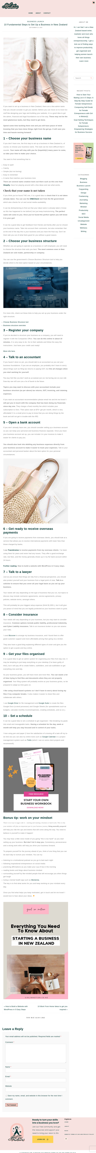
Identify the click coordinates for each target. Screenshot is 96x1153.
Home (30, 13)
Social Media (83, 217)
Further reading (10, 566)
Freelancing (83, 196)
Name (8, 1067)
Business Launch (35, 21)
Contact (47, 13)
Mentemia (35, 880)
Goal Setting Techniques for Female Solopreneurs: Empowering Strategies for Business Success (83, 126)
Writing (83, 231)
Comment (9, 1042)
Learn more (83, 61)
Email (8, 1076)
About (38, 13)
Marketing (83, 203)
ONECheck (34, 199)
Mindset (83, 207)
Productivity (83, 210)
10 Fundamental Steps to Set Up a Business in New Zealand (35, 24)
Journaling (83, 200)
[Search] (91, 78)
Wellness (83, 228)
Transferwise (13, 550)
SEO (84, 214)
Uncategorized (83, 221)
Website (8, 1086)
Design (83, 193)
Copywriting (83, 189)
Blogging (83, 179)
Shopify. (6, 185)
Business (83, 182)
